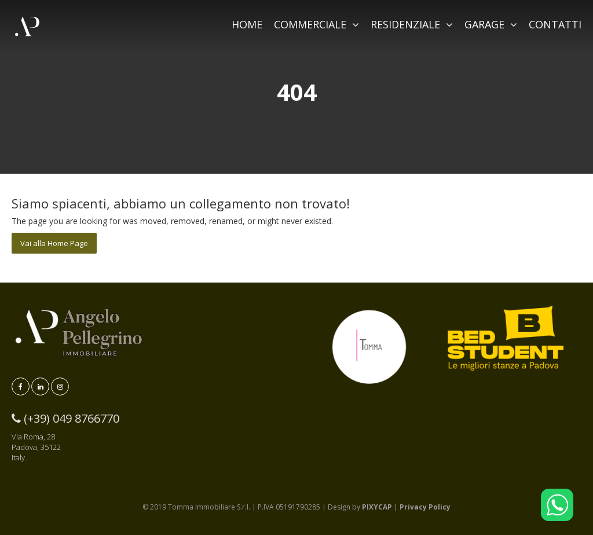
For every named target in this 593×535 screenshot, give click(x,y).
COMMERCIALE (316, 24)
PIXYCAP (377, 507)
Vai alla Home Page (54, 243)
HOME (247, 24)
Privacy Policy (425, 507)
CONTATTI (555, 24)
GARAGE (490, 24)
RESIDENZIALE (412, 24)
